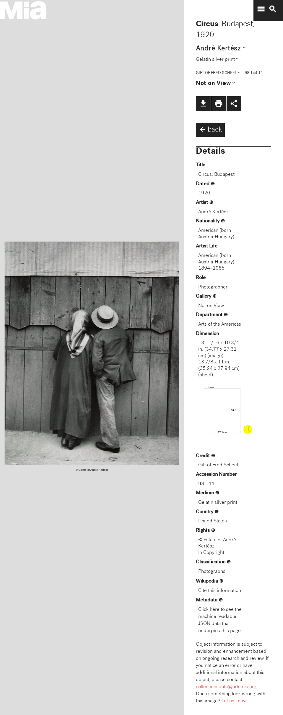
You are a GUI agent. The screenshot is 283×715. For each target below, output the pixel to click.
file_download (203, 103)
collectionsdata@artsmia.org (226, 687)
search (272, 9)
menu (260, 9)
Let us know (234, 701)
